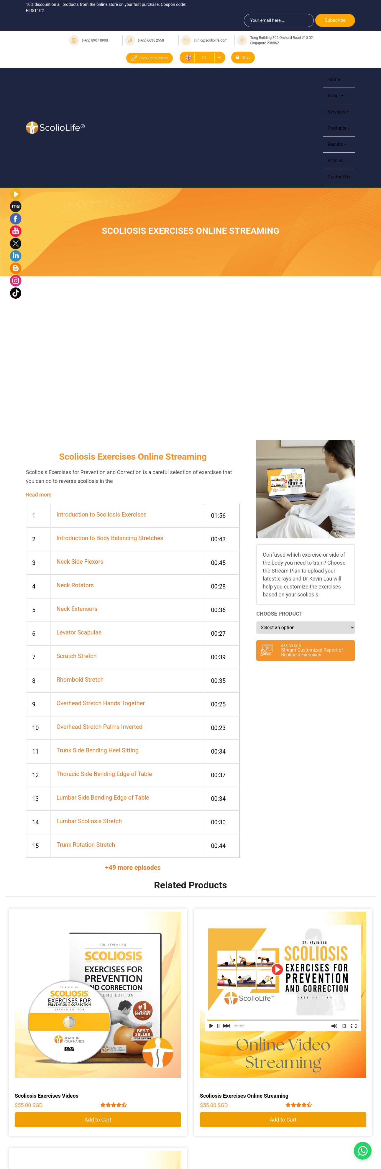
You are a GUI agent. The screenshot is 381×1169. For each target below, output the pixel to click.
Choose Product (279, 614)
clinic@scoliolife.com (211, 40)
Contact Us (339, 177)
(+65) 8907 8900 (95, 40)
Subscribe (335, 20)
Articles (335, 160)
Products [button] (336, 128)
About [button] (333, 95)
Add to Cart (98, 1120)
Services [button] (336, 112)
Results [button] (335, 144)
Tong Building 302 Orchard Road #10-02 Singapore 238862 (281, 40)
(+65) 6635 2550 (151, 40)
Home (333, 79)
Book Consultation (149, 58)
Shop (243, 57)
